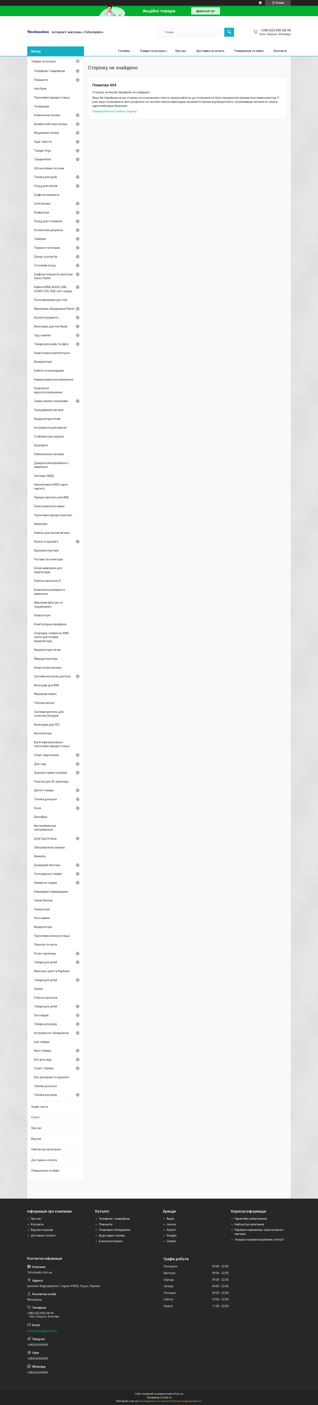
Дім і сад (40, 764)
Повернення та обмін (249, 51)
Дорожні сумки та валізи (50, 772)
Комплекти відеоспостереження (48, 390)
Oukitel (171, 1241)
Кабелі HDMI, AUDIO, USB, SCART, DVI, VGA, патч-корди (53, 289)
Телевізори (41, 106)
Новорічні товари (45, 882)
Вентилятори (43, 733)
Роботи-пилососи (45, 997)
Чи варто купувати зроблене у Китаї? (259, 1239)
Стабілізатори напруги (49, 436)
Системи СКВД (44, 475)
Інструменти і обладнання (51, 1033)
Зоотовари (41, 1015)
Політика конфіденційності (186, 1401)
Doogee (172, 1235)
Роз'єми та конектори (48, 559)
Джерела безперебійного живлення (51, 465)
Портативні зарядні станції (52, 97)
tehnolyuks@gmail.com (42, 1331)
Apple (170, 1218)
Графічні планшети (46, 194)
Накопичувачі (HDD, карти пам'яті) (51, 486)
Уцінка (38, 988)
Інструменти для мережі (50, 427)
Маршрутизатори (45, 658)
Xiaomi (171, 1229)
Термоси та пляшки (47, 247)
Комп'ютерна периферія (50, 624)
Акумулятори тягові (47, 649)
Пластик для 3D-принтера (51, 781)
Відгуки (36, 1138)
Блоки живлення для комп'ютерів (48, 570)
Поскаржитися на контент (154, 1401)
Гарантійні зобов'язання (251, 1218)
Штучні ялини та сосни (49, 168)
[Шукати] (229, 32)
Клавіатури (41, 212)
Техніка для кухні (45, 799)
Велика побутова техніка (50, 124)
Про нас (180, 51)
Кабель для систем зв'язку (52, 532)
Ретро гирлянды (45, 953)
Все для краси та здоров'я (51, 1077)
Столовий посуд (45, 265)
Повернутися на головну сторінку (114, 111)
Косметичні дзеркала (48, 230)
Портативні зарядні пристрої (53, 515)
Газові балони (43, 900)
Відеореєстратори (46, 550)
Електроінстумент (111, 1241)
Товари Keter (42, 159)
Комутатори (42, 615)
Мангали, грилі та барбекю (52, 971)
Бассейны (40, 816)
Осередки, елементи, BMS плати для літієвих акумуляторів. (51, 637)
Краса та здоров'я (46, 541)
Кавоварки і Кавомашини (51, 891)
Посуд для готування (48, 221)
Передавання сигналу (48, 410)
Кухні (37, 808)
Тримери (40, 238)
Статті (35, 1117)
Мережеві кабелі (45, 694)
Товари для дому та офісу (51, 344)
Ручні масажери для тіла (50, 299)
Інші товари (41, 1042)
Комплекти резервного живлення (49, 591)
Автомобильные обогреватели (45, 827)
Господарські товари (48, 873)
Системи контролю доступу (52, 676)
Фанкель (40, 856)
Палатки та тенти (45, 944)
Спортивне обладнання (114, 1229)
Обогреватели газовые (49, 847)
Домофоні (41, 445)
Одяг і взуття (43, 141)
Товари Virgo (42, 150)
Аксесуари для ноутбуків (50, 326)
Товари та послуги (152, 51)
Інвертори (40, 524)
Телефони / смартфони (49, 71)
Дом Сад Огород (45, 838)
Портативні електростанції (52, 935)
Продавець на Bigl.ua (159, 1397)
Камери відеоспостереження (53, 379)
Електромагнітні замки (49, 506)
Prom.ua (178, 1393)
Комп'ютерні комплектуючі (52, 353)
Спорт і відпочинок (46, 755)
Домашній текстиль (47, 865)
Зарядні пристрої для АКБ (51, 497)
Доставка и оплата (44, 1160)
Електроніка (42, 203)
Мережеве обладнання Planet (54, 308)
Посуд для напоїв (45, 186)
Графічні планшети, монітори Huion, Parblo (53, 276)
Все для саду (43, 1059)
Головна (124, 51)
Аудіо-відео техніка (112, 1235)
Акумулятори (43, 361)
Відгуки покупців (42, 1229)
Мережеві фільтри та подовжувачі (48, 604)
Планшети (41, 80)
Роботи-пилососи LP (47, 580)
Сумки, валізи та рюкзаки (51, 401)
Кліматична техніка (47, 115)
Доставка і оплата (43, 1235)
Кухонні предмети (46, 317)
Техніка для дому (45, 177)
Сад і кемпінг (42, 335)
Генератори (42, 909)
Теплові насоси (44, 703)
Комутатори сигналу (47, 667)
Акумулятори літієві (47, 418)
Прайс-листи (39, 1106)
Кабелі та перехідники (49, 370)
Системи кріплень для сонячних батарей (48, 714)
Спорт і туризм (43, 1068)
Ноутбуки (40, 88)
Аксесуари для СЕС (47, 724)
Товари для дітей (45, 962)
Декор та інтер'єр (45, 256)
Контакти (280, 51)
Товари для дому (45, 1024)
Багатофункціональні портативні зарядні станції (52, 744)
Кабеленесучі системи (49, 454)
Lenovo (171, 1224)
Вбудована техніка (46, 132)
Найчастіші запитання (46, 1149)
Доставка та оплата (210, 51)
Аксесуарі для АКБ (46, 685)
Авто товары (42, 1050)
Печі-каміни (42, 918)
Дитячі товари (44, 790)
